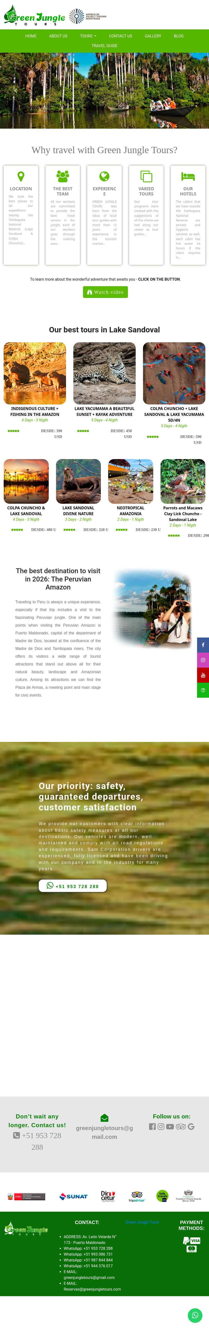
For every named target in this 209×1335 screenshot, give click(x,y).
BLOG (179, 36)
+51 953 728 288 (73, 885)
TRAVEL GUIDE (104, 45)
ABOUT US (58, 36)
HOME (30, 36)
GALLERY (153, 36)
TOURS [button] (86, 36)
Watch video (105, 292)
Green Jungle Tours (142, 1222)
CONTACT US (120, 36)
